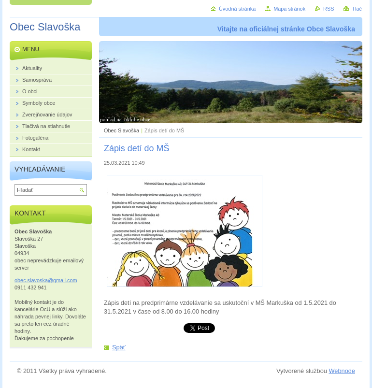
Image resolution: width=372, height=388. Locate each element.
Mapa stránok (289, 9)
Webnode (342, 370)
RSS (328, 9)
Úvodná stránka (237, 9)
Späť (119, 347)
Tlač (357, 9)
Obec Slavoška (121, 130)
